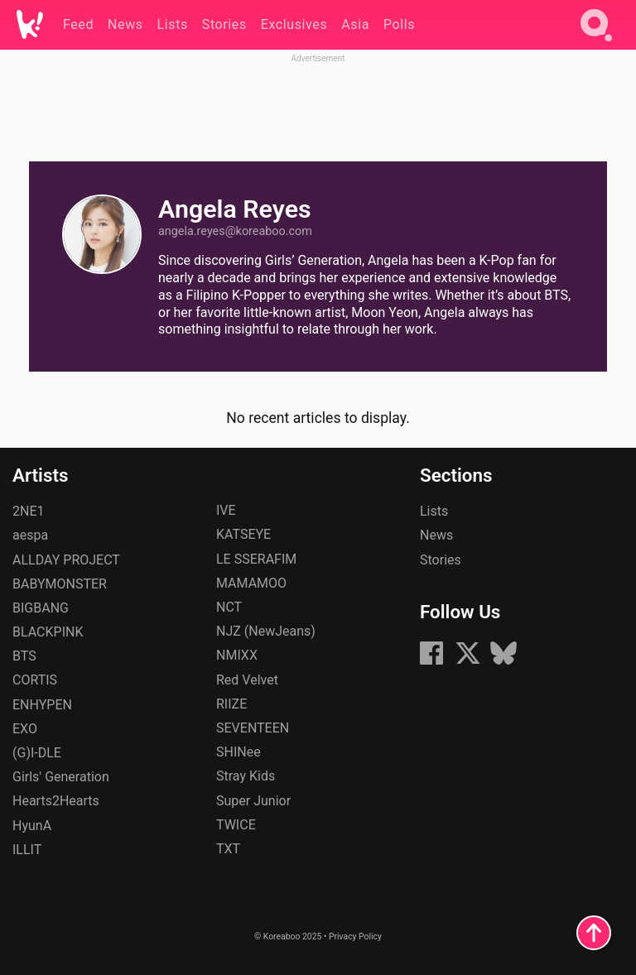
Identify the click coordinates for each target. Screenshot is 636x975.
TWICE (236, 825)
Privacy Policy (355, 936)
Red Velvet (247, 680)
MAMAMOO (251, 583)
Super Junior (253, 801)
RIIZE (231, 704)
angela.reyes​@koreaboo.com (235, 231)
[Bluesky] (503, 662)
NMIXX (237, 655)
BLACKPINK (47, 632)
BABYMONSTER (59, 584)
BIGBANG (40, 608)
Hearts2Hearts (55, 801)
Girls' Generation (60, 777)
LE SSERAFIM (256, 559)
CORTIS (34, 680)
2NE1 (28, 511)
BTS (24, 656)
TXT (228, 849)
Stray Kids (245, 776)
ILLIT (26, 849)
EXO (24, 729)
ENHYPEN (42, 705)
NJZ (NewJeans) (266, 631)
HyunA (31, 825)
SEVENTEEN (252, 728)
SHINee (238, 752)
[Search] (596, 44)
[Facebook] (431, 662)
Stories (440, 560)
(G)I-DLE (36, 753)
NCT (229, 607)
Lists (434, 511)
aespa (30, 535)
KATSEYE (243, 534)
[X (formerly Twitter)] (468, 662)
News (436, 535)
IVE (226, 510)
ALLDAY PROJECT (66, 560)
